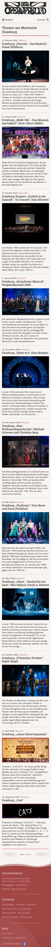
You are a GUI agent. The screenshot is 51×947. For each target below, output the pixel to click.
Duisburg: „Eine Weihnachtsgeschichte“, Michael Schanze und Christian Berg (23, 429)
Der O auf (12, 943)
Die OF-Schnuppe (10, 917)
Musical (23, 40)
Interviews (31, 904)
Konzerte (23, 193)
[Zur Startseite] (25, 8)
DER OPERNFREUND (12, 873)
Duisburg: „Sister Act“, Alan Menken (25, 352)
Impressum (7, 938)
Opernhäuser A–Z (10, 909)
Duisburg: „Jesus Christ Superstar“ (24, 734)
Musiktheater (8, 904)
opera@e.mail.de (18, 889)
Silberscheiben (9, 913)
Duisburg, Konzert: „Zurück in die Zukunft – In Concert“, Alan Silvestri (25, 198)
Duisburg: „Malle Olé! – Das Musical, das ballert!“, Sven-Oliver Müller (25, 122)
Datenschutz (20, 938)
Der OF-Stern (24, 913)
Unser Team (7, 933)
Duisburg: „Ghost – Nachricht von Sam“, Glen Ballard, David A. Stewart (25, 583)
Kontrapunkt (26, 917)
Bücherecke (25, 909)
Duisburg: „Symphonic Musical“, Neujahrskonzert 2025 (23, 283)
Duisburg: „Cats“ (12, 800)
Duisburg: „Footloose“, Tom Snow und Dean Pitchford (23, 507)
